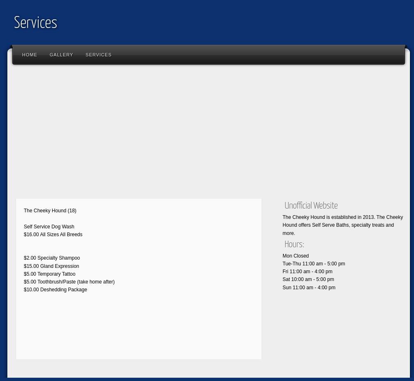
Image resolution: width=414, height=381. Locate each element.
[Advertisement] (139, 133)
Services (35, 23)
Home (29, 54)
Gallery (62, 54)
